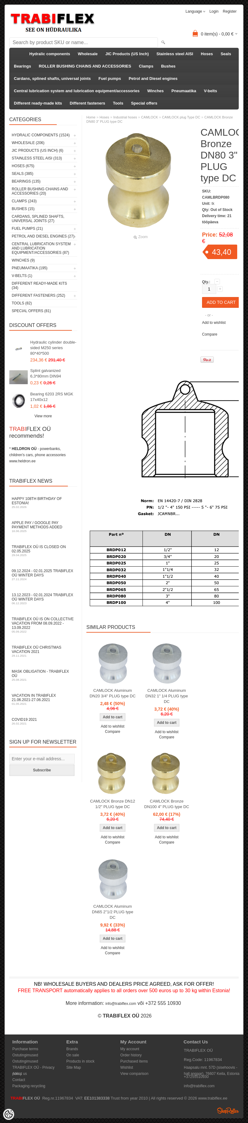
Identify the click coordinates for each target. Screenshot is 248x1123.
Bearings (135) (26, 181)
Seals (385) (22, 173)
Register (230, 11)
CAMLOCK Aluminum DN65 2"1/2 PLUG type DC (112, 912)
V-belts (210, 91)
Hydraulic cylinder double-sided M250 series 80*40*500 (53, 348)
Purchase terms (25, 1049)
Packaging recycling (28, 1086)
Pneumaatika (184, 91)
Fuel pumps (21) (27, 228)
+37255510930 (196, 1077)
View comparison (134, 1073)
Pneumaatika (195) (30, 268)
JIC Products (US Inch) (127, 54)
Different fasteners (87, 103)
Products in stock (80, 1061)
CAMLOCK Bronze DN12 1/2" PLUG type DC (112, 804)
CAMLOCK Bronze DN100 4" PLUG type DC (166, 804)
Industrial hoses (125, 117)
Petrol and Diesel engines (153, 78)
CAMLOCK (149, 117)
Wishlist (126, 1067)
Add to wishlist (214, 322)
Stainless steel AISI (174, 54)
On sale (72, 1055)
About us (19, 1073)
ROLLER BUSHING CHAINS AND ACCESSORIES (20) (40, 191)
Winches (155, 91)
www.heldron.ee (22, 461)
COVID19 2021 (43, 721)
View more (43, 416)
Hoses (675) (23, 166)
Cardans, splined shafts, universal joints (52, 78)
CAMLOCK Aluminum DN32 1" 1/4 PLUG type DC (167, 696)
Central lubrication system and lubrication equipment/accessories (76, 91)
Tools (118, 103)
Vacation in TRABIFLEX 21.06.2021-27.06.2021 (43, 699)
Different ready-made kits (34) (39, 285)
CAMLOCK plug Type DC (181, 117)
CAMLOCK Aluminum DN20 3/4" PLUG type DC (112, 693)
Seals (226, 54)
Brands (72, 1049)
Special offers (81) (31, 311)
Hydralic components (49, 54)
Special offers (144, 103)
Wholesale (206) (28, 143)
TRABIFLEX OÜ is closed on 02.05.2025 (43, 551)
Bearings (22, 66)
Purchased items (134, 1061)
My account (129, 1049)
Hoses (207, 54)
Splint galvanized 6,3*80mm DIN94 (45, 373)
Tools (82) (22, 303)
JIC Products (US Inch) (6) (37, 150)
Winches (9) (23, 260)
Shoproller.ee (228, 1111)
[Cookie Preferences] (8, 1114)
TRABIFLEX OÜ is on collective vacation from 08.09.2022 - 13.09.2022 (43, 625)
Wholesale (87, 54)
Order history (131, 1055)
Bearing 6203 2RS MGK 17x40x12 (51, 397)
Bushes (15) (23, 209)
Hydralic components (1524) (41, 135)
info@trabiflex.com (120, 1003)
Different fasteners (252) (38, 295)
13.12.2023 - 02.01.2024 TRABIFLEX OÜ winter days (43, 599)
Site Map (73, 1067)
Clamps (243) (24, 201)
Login (213, 11)
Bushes (168, 66)
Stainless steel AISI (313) (37, 158)
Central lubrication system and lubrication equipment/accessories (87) (41, 248)
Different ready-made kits (38, 103)
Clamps (146, 66)
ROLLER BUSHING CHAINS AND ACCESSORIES (85, 66)
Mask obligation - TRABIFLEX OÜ (43, 675)
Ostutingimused (25, 1055)
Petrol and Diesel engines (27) (43, 236)
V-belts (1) (22, 276)
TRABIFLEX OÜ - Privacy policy (33, 1068)
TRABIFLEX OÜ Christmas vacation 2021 (43, 651)
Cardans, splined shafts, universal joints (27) (38, 218)
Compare (209, 334)
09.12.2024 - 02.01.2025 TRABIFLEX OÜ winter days (43, 575)
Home (90, 117)
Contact (18, 1080)
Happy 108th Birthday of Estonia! (43, 503)
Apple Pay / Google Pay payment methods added (43, 527)
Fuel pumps (109, 78)
